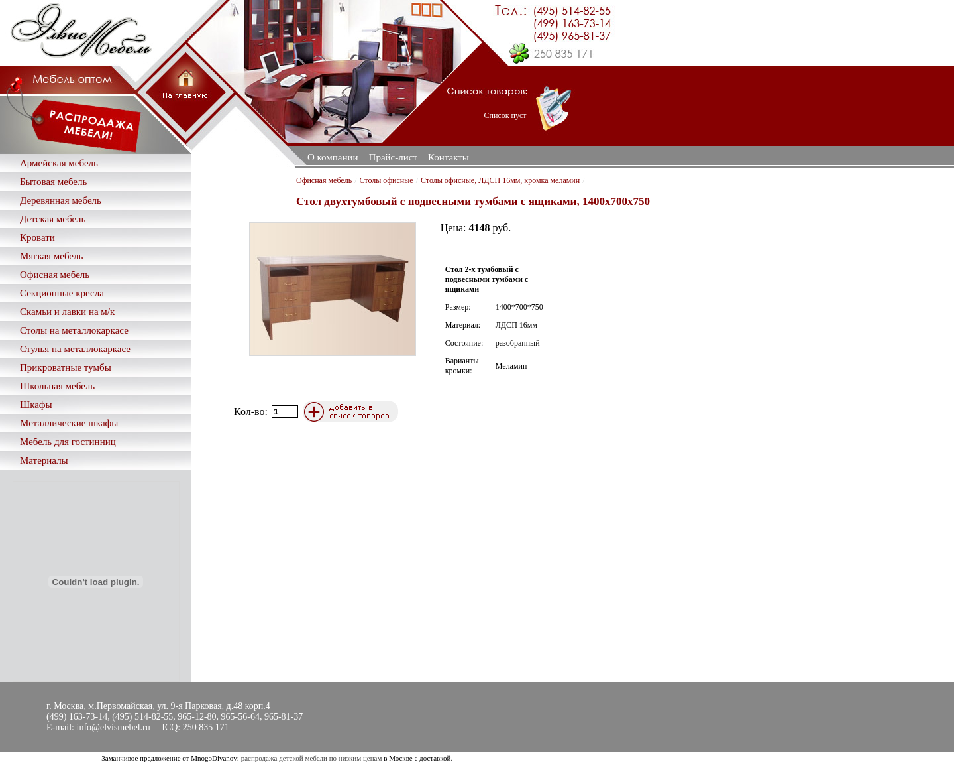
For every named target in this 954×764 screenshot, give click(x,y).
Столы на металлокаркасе (74, 330)
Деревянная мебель (60, 200)
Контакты (448, 157)
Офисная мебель (54, 274)
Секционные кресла (62, 293)
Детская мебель (52, 219)
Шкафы (36, 404)
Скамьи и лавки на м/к (67, 311)
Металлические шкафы (69, 423)
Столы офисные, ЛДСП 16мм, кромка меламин (500, 180)
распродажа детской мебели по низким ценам (311, 758)
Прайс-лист (393, 157)
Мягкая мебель (51, 256)
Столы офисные (386, 180)
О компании (332, 157)
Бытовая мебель (53, 181)
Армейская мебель (59, 163)
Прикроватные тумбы (65, 367)
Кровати (37, 237)
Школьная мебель (57, 386)
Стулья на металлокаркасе (75, 349)
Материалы (44, 460)
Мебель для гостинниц (68, 441)
